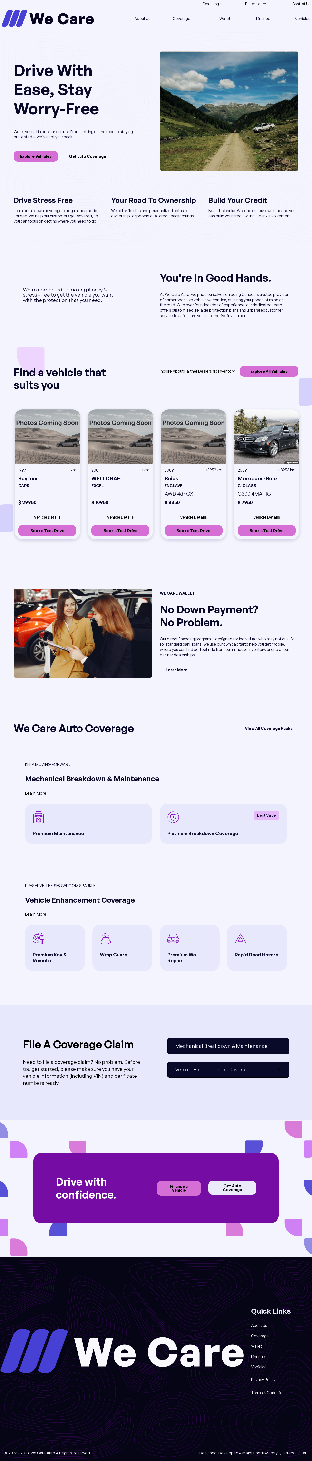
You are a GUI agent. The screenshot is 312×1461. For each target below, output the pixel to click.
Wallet (224, 18)
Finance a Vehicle (179, 1188)
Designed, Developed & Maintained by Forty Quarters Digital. (253, 1453)
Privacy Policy (263, 1379)
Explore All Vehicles (269, 371)
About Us (142, 18)
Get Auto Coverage (232, 1187)
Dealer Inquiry (255, 4)
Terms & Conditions (269, 1392)
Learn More (176, 669)
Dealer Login (212, 4)
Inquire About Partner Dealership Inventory (197, 371)
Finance (263, 18)
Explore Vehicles (36, 156)
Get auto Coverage (87, 156)
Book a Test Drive (47, 530)
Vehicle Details (47, 517)
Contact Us (301, 4)
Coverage (181, 18)
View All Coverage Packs (268, 728)
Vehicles (302, 18)
